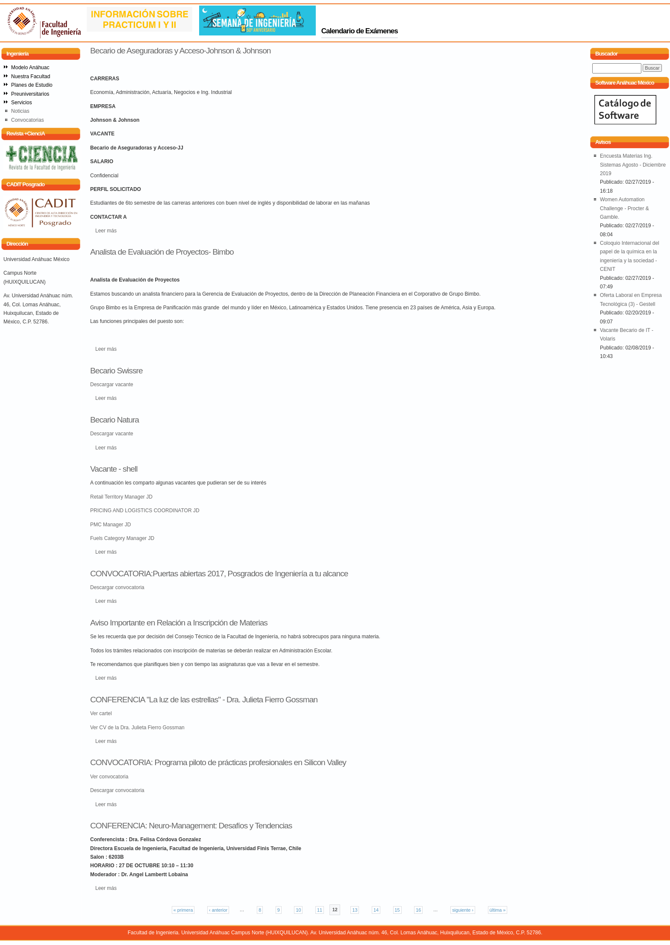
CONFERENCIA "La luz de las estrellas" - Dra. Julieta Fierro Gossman (203, 699)
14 (376, 910)
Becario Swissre (116, 370)
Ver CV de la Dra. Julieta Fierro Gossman (137, 728)
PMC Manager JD (110, 525)
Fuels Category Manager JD (122, 538)
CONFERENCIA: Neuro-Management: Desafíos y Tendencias (191, 825)
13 (354, 910)
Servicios (21, 103)
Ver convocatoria (109, 777)
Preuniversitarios (30, 94)
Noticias (20, 111)
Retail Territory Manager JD (121, 497)
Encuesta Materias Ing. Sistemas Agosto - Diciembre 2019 (633, 164)
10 (298, 910)
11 (319, 910)
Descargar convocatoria (117, 587)
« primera (183, 910)
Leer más (106, 231)
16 (418, 910)
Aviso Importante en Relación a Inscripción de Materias (178, 622)
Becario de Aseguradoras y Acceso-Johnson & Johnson (180, 50)
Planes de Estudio (32, 85)
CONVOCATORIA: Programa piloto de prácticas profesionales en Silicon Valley (218, 762)
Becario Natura (114, 419)
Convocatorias (27, 120)
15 (397, 910)
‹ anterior (218, 910)
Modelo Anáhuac (30, 67)
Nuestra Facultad (30, 76)
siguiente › (462, 910)
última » (498, 910)
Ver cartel (101, 713)
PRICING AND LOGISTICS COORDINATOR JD (145, 511)
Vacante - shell (114, 468)
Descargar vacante (111, 384)
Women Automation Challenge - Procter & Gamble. (624, 208)
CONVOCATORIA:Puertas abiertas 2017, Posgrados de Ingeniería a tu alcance (219, 573)
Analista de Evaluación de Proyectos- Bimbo (162, 251)
